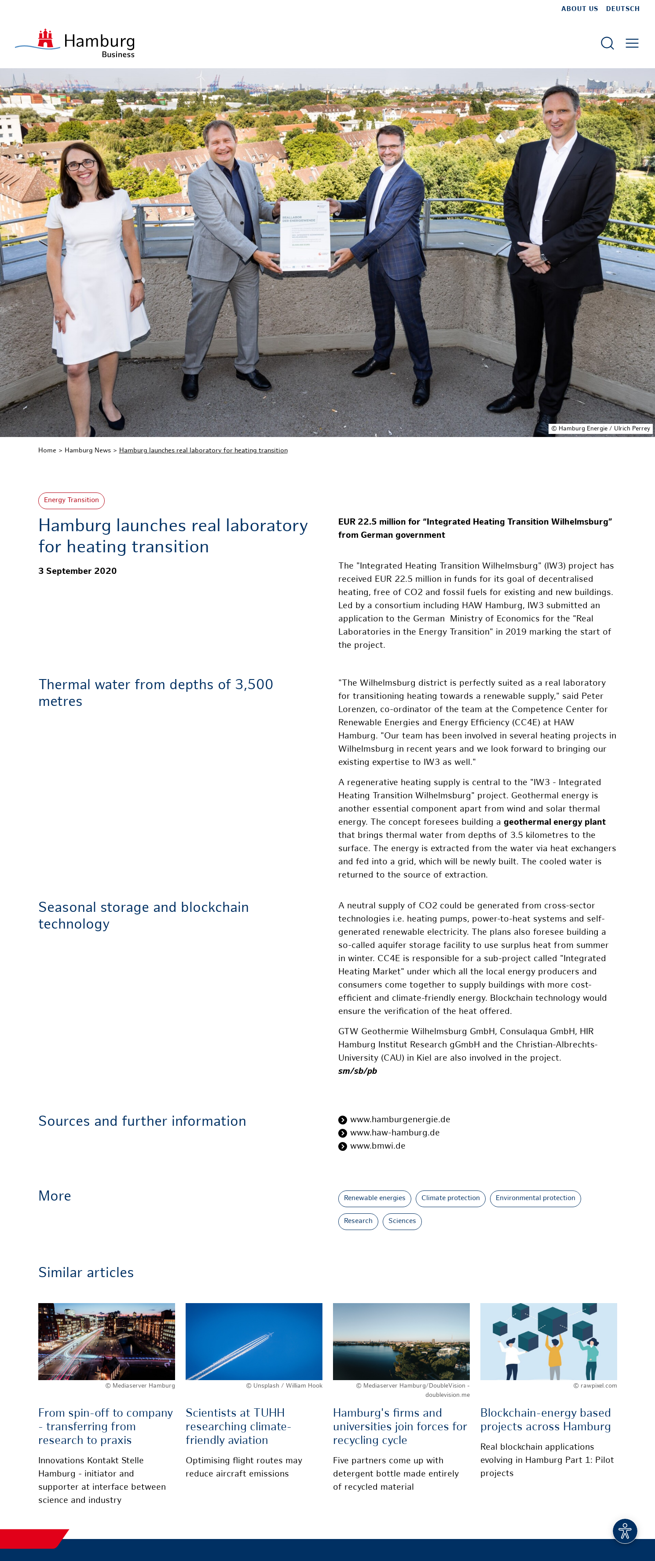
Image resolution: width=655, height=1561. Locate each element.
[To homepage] (74, 43)
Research (358, 1221)
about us (579, 9)
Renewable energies (375, 1198)
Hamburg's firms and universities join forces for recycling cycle (400, 1427)
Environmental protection (535, 1198)
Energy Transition (71, 500)
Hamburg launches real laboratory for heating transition (203, 451)
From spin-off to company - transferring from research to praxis (105, 1427)
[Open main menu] (632, 43)
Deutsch (623, 9)
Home (47, 451)
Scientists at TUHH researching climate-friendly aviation (239, 1427)
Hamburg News (88, 451)
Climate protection (450, 1198)
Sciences (402, 1221)
